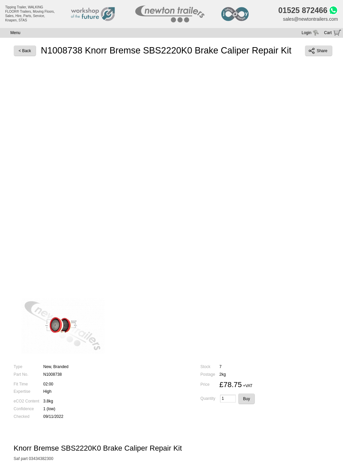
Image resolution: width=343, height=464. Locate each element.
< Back (25, 50)
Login (306, 32)
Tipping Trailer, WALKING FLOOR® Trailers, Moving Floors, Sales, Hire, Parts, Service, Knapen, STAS (30, 13)
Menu (15, 32)
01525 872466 (302, 10)
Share (318, 51)
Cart (328, 32)
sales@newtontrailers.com (310, 19)
